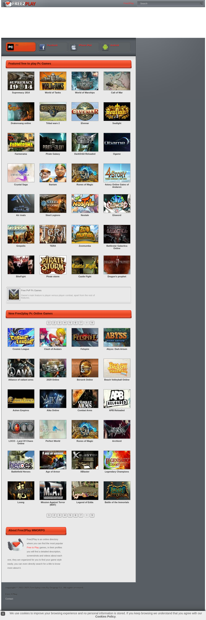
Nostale (85, 215)
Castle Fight (84, 276)
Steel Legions (53, 215)
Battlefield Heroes (21, 471)
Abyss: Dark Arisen (117, 349)
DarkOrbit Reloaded (84, 154)
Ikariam (53, 184)
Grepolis (20, 246)
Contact (9, 599)
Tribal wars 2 (53, 123)
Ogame (117, 154)
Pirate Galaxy (53, 154)
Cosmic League (21, 349)
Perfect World (53, 441)
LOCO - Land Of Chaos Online (21, 442)
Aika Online (53, 410)
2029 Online (53, 379)
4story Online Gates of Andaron (117, 185)
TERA (53, 246)
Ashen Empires (21, 410)
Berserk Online (85, 379)
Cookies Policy (105, 616)
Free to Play (33, 547)
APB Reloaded (117, 410)
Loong (21, 502)
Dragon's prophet (117, 276)
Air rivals (21, 215)
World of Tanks (53, 92)
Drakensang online (21, 123)
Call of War (117, 92)
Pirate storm (52, 276)
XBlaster (84, 471)
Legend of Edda (84, 502)
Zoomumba (85, 246)
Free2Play (128, 3)
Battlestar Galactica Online (116, 247)
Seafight (116, 123)
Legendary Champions (117, 471)
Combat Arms (85, 410)
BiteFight (21, 276)
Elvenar (85, 123)
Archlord (117, 441)
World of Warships (85, 92)
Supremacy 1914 (21, 92)
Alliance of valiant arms (20, 379)
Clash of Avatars (53, 349)
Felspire (84, 349)
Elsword (116, 215)
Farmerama (21, 154)
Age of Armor (53, 471)
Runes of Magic (85, 184)
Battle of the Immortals (117, 502)
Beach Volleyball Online (117, 379)
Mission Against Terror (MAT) (53, 503)
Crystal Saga (21, 184)
